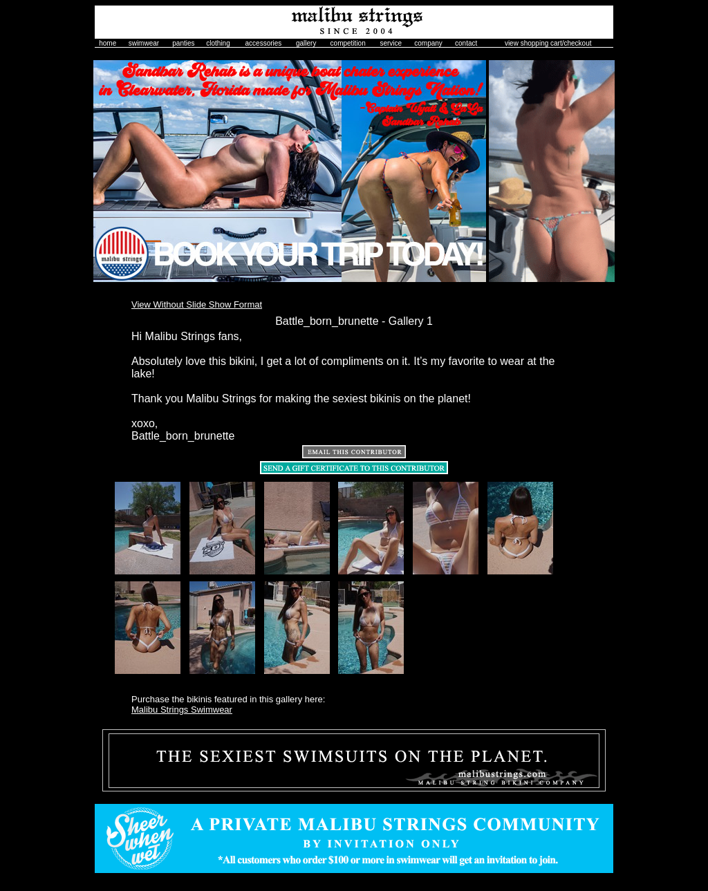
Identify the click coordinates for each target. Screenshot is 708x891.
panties (183, 43)
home (107, 43)
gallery (306, 43)
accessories (263, 43)
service (391, 43)
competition (348, 43)
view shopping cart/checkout (548, 43)
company (428, 43)
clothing (218, 43)
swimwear (144, 43)
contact (466, 43)
